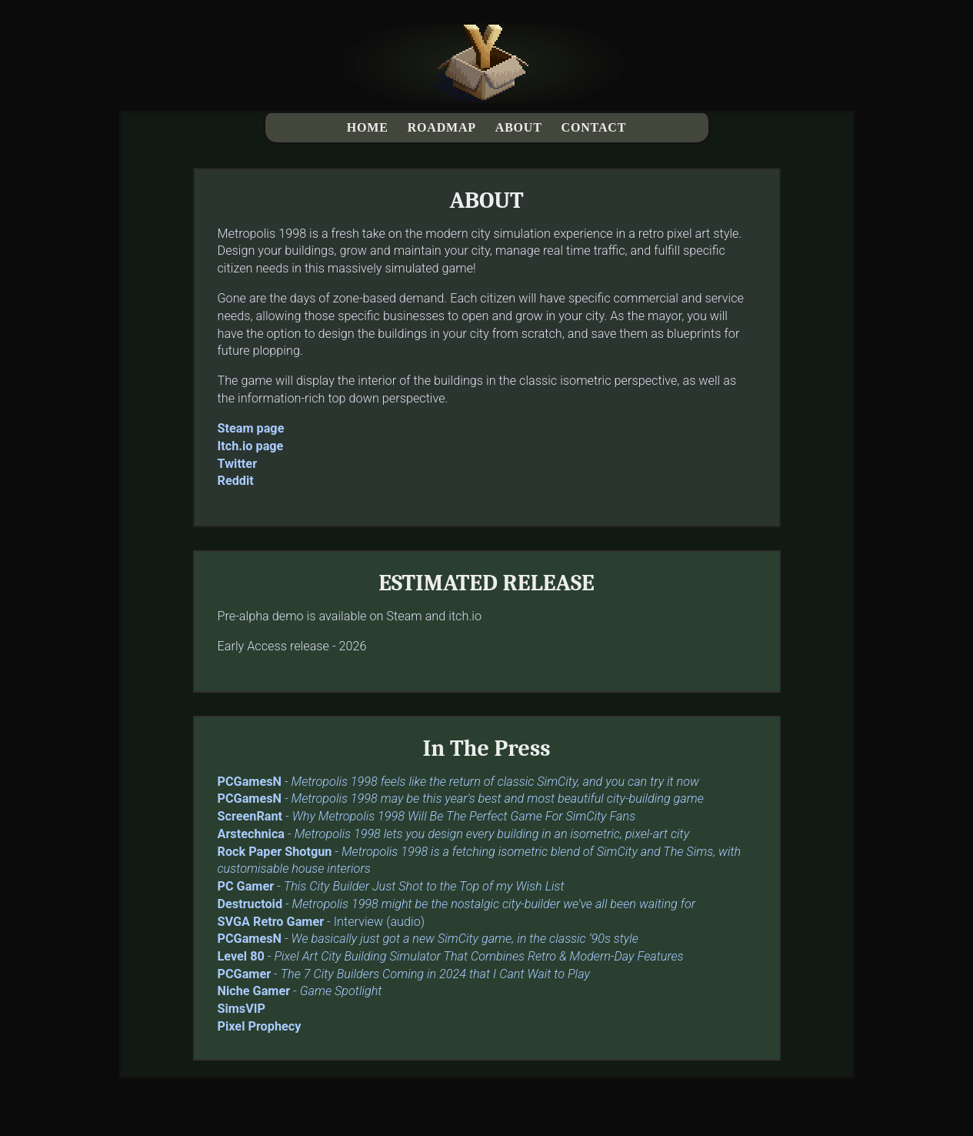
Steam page (251, 428)
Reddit (236, 480)
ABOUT (518, 127)
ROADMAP (442, 127)
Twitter (238, 463)
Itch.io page (251, 446)
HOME (367, 127)
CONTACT (594, 127)
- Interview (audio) (321, 921)
